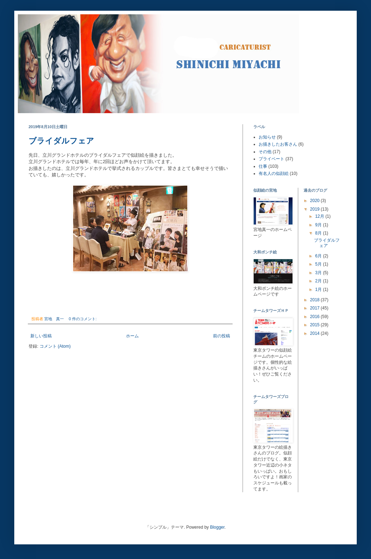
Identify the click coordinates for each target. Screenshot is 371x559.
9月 (319, 224)
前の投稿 (221, 335)
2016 (315, 316)
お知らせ (267, 137)
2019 (315, 209)
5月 (319, 264)
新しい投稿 (41, 335)
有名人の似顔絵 (274, 173)
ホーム (132, 335)
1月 (319, 289)
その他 (265, 151)
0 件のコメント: (83, 319)
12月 (320, 216)
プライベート (271, 158)
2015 (315, 324)
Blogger (217, 527)
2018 (315, 299)
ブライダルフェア (61, 140)
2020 (315, 200)
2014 (315, 333)
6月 (319, 255)
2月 (319, 280)
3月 (319, 272)
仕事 (263, 166)
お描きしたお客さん (278, 144)
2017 (315, 308)
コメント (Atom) (55, 346)
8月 (319, 233)
